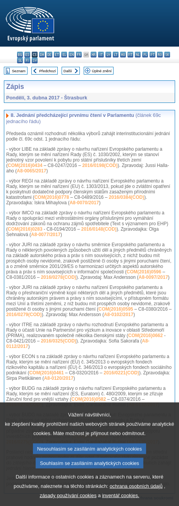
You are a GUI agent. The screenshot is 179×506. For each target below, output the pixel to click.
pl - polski (145, 54)
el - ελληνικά (64, 54)
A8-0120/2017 (58, 378)
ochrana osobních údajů (136, 498)
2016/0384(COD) (126, 197)
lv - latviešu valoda (108, 54)
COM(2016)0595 (115, 309)
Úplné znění (102, 71)
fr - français (79, 54)
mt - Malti (130, 54)
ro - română (160, 54)
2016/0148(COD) (98, 229)
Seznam (19, 71)
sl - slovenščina (20, 60)
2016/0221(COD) (121, 373)
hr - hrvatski (93, 54)
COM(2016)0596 (144, 272)
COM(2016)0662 (145, 335)
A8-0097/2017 (153, 277)
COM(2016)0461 (46, 373)
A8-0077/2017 (45, 234)
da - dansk (42, 54)
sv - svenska (35, 60)
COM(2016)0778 (51, 197)
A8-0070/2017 (84, 202)
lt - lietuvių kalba (116, 54)
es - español (27, 54)
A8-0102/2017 (118, 314)
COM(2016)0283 (25, 229)
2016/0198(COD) (99, 165)
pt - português (152, 54)
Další (68, 71)
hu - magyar (123, 54)
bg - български (20, 54)
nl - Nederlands (138, 54)
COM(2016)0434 (25, 165)
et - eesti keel (57, 54)
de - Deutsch (49, 54)
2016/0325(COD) (58, 341)
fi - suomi (27, 60)
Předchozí (47, 71)
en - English (71, 54)
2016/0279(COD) (23, 314)
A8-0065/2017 (31, 171)
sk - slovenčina (167, 54)
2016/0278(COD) (58, 277)
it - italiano (101, 54)
